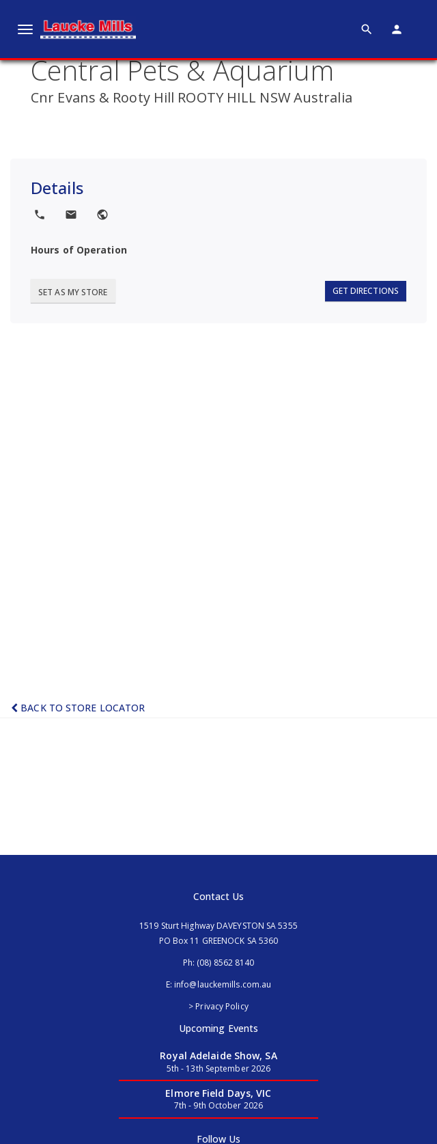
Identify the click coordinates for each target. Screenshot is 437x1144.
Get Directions (366, 291)
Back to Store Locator (78, 707)
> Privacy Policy (218, 1006)
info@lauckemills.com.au (222, 984)
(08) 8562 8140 (225, 962)
